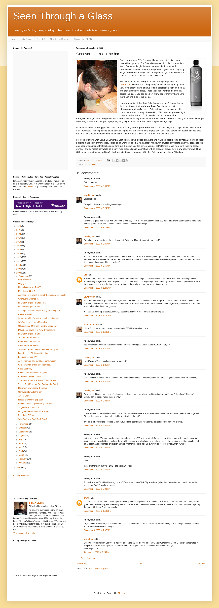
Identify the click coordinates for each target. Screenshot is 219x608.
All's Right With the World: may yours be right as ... (40, 310)
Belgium (87, 164)
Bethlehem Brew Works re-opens (32, 372)
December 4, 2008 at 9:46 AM (97, 244)
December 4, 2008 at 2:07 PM (97, 426)
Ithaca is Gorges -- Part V (29, 287)
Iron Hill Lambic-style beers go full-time (35, 403)
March (22, 455)
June (21, 443)
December (24, 276)
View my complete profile (24, 533)
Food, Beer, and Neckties (29, 341)
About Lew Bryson (59, 39)
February (23, 459)
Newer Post (82, 564)
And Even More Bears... (28, 345)
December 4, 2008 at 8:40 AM (97, 186)
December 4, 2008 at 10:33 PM (97, 511)
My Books (27, 39)
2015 (18, 249)
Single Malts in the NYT (28, 407)
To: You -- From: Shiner (28, 337)
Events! (41, 39)
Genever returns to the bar (30, 392)
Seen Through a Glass (63, 16)
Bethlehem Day (25, 314)
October (22, 428)
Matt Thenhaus (91, 324)
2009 (18, 269)
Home (14, 39)
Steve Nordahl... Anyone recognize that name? (38, 318)
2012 (18, 257)
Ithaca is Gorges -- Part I (29, 334)
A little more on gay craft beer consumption (37, 361)
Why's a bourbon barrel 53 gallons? (33, 322)
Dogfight (22, 283)
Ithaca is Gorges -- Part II (29, 306)
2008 (18, 273)
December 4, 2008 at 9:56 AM (97, 266)
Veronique (88, 539)
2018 (18, 242)
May (21, 447)
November (24, 424)
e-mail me (29, 186)
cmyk (86, 498)
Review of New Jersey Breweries (32, 388)
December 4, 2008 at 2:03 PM (97, 401)
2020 (18, 234)
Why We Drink (24, 279)
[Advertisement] (32, 487)
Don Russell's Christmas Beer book (33, 353)
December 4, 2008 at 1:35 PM (97, 365)
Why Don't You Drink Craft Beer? (32, 419)
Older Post (200, 564)
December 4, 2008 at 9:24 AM (97, 208)
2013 (18, 253)
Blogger (121, 593)
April (21, 451)
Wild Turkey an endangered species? (34, 365)
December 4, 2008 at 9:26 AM (97, 227)
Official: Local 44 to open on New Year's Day (37, 326)
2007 (18, 467)
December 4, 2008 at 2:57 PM (97, 470)
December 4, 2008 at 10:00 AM (97, 288)
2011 (18, 261)
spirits (93, 164)
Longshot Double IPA (27, 357)
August (22, 435)
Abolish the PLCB (82, 39)
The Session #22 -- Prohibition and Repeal (37, 380)
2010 (18, 265)
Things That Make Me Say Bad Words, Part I (38, 384)
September (24, 432)
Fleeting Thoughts (21, 476)
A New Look (23, 396)
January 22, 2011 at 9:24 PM (96, 552)
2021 (18, 230)
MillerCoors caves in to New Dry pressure (36, 330)
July (21, 439)
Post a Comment (87, 558)
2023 (18, 226)
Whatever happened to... (29, 299)
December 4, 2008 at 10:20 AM (97, 315)
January (22, 463)
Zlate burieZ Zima (26, 415)
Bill (85, 275)
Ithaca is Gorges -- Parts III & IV (32, 303)
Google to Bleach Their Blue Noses (33, 411)
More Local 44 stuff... (27, 291)
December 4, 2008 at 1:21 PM (97, 348)
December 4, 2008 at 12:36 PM (97, 332)
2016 (18, 245)
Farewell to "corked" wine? (30, 376)
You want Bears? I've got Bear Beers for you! (38, 349)
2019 (18, 238)
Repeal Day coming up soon (30, 400)
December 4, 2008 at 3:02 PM (97, 489)
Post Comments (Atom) (98, 568)
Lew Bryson (89, 195)
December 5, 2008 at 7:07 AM (97, 530)
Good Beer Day (25, 369)
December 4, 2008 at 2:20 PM (97, 448)
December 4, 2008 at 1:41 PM (97, 381)
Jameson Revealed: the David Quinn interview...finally (42, 295)
